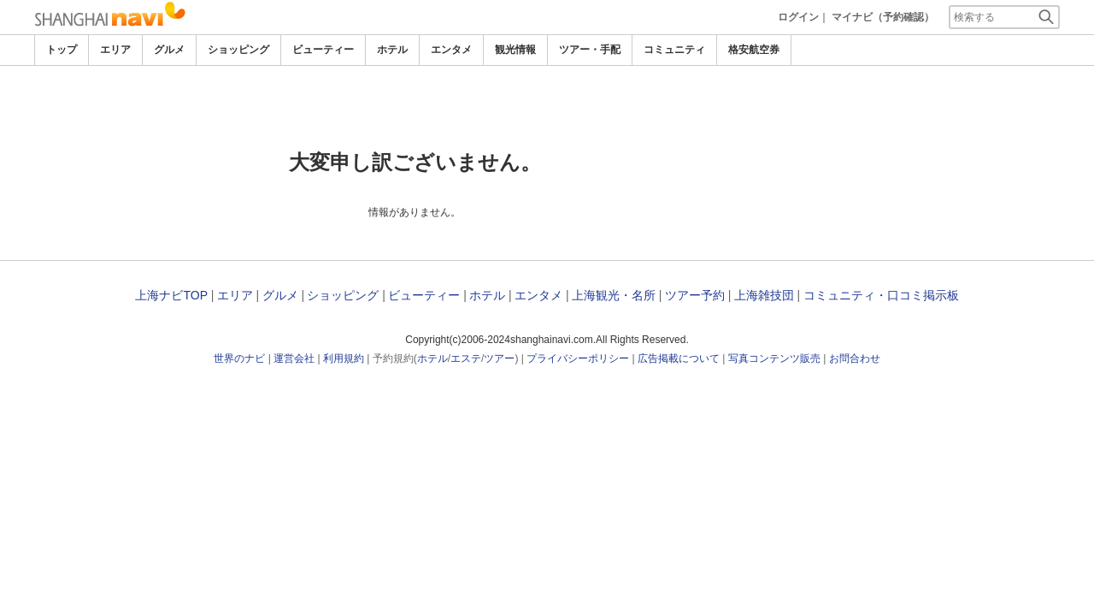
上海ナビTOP (171, 295)
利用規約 (343, 358)
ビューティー (323, 50)
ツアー (499, 358)
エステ (465, 358)
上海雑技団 (764, 295)
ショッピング (238, 50)
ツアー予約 (695, 295)
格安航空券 (753, 50)
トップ (61, 50)
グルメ (169, 50)
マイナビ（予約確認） (883, 17)
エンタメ (451, 50)
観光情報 (515, 50)
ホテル (392, 50)
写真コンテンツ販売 (774, 358)
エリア (115, 50)
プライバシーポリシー (577, 358)
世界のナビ (239, 358)
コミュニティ (674, 50)
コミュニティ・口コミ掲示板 (881, 295)
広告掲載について (679, 358)
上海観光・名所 (614, 295)
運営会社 (294, 358)
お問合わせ (854, 358)
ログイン (798, 17)
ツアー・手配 (590, 50)
